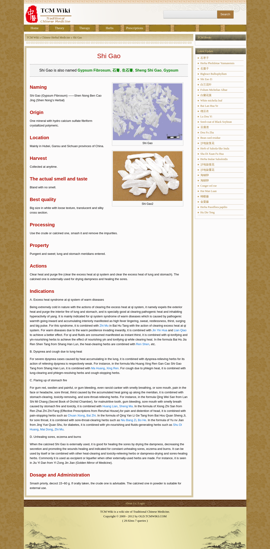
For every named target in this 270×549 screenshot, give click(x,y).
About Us (130, 503)
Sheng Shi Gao (148, 70)
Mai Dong (46, 429)
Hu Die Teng (207, 212)
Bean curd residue (210, 137)
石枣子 (204, 58)
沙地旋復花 (207, 164)
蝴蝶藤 (204, 196)
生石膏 (127, 70)
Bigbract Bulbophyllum (213, 74)
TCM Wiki (33, 37)
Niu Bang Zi (128, 420)
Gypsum (171, 70)
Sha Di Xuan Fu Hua (212, 153)
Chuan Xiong (76, 415)
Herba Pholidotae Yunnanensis (217, 63)
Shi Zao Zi (206, 79)
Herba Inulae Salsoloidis (214, 159)
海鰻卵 (204, 180)
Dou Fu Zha (207, 132)
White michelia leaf (211, 100)
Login (141, 503)
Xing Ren (112, 368)
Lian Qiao (180, 330)
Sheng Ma (126, 406)
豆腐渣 (204, 127)
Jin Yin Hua (159, 330)
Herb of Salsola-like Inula (214, 148)
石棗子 (204, 68)
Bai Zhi (91, 415)
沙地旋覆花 (207, 169)
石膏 (116, 70)
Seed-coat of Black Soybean (216, 121)
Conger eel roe (208, 185)
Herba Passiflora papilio (213, 207)
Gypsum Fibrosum (94, 70)
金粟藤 (204, 201)
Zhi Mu (103, 325)
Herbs (109, 28)
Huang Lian (110, 406)
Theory (59, 28)
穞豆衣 (204, 111)
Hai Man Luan (208, 191)
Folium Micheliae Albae (214, 90)
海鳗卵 (204, 175)
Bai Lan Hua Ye (209, 105)
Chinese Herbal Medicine (56, 37)
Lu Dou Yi (206, 116)
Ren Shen (142, 344)
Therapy (84, 28)
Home (34, 28)
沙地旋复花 (207, 143)
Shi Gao (77, 37)
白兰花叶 (206, 84)
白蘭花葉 (206, 95)
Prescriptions (134, 28)
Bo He (142, 420)
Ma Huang (98, 368)
